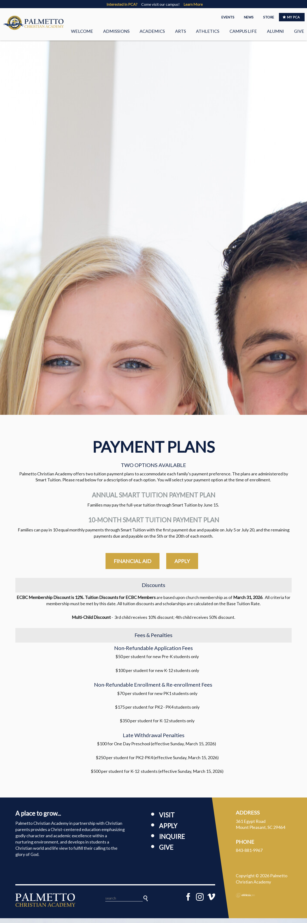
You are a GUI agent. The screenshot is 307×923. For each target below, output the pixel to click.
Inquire (172, 841)
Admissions (116, 31)
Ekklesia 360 (245, 899)
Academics (152, 31)
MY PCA (291, 17)
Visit (167, 820)
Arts (180, 31)
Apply (168, 830)
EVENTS (227, 17)
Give (299, 31)
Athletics (207, 31)
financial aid (132, 566)
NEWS (249, 17)
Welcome (82, 31)
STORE (268, 17)
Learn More (193, 4)
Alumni (275, 31)
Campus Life (243, 31)
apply (182, 566)
